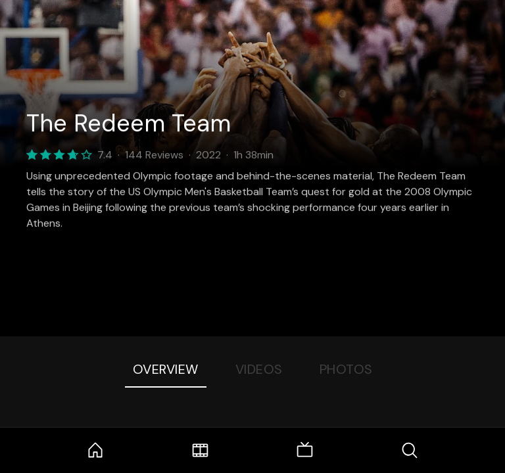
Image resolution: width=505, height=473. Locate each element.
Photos (346, 369)
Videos (259, 369)
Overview (166, 369)
